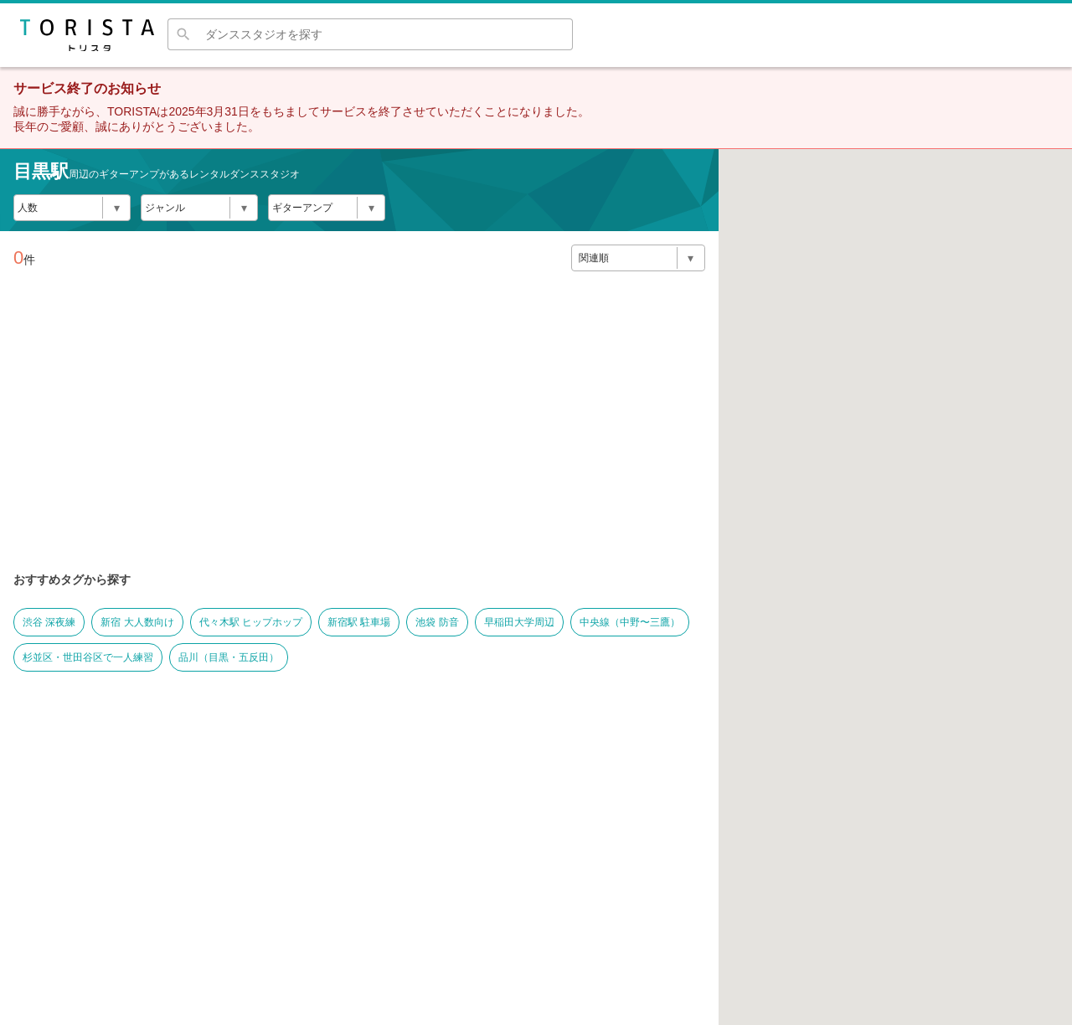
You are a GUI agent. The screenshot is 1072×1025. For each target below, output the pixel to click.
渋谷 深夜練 (49, 622)
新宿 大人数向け (136, 622)
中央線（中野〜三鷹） (630, 622)
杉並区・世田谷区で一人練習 (88, 657)
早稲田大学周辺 (519, 622)
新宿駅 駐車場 (358, 622)
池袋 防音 (436, 622)
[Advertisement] (359, 442)
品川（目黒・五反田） (228, 657)
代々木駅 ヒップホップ (250, 622)
